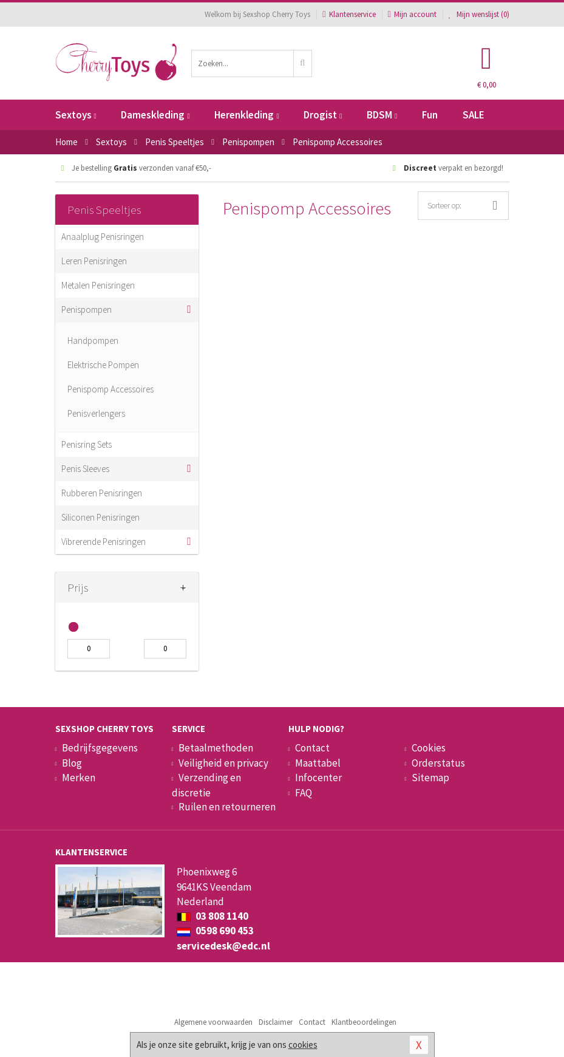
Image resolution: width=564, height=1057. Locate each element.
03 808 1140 (212, 916)
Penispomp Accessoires (110, 389)
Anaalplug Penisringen (102, 236)
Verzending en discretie (206, 785)
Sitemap (430, 777)
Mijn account (412, 14)
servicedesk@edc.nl (223, 946)
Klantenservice (348, 14)
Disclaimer (276, 1022)
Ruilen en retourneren (227, 806)
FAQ (303, 792)
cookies (303, 1044)
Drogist (323, 114)
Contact (312, 747)
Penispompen (86, 309)
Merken (78, 777)
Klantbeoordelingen (363, 1022)
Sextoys (76, 114)
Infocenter (318, 777)
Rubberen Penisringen (101, 493)
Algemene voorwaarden (213, 1022)
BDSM (382, 114)
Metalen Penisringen (98, 285)
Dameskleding (155, 114)
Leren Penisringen (94, 261)
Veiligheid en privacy (223, 763)
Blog (72, 763)
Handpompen (92, 340)
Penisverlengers (96, 413)
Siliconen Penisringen (100, 517)
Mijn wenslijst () (479, 14)
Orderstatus (438, 763)
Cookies (429, 747)
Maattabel (318, 763)
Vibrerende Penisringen (103, 541)
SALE (473, 114)
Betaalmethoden (215, 747)
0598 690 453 (215, 930)
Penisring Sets (86, 444)
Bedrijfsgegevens (100, 747)
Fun (430, 114)
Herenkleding (246, 114)
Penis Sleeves (85, 468)
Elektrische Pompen (103, 365)
